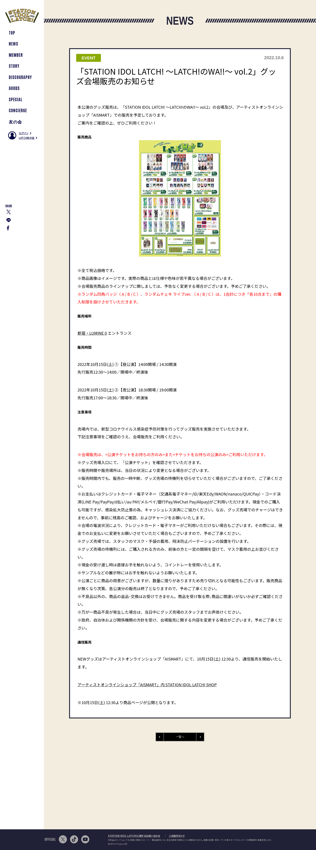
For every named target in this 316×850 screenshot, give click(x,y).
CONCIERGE (18, 110)
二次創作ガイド (177, 835)
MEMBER (16, 54)
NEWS (13, 43)
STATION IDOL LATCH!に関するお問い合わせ (134, 835)
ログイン (24, 133)
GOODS (14, 88)
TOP (12, 32)
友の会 (15, 121)
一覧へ (180, 736)
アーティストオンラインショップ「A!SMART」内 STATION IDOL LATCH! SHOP (147, 684)
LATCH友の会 (26, 138)
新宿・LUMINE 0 (92, 333)
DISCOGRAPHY (20, 77)
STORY (14, 65)
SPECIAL (15, 99)
